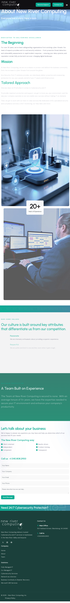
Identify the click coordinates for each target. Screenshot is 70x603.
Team (3, 557)
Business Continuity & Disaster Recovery (15, 580)
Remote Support (43, 5)
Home (3, 550)
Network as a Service (8, 577)
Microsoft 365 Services (9, 583)
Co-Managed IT (6, 570)
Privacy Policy (10, 598)
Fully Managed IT (7, 567)
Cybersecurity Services (9, 574)
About (3, 554)
